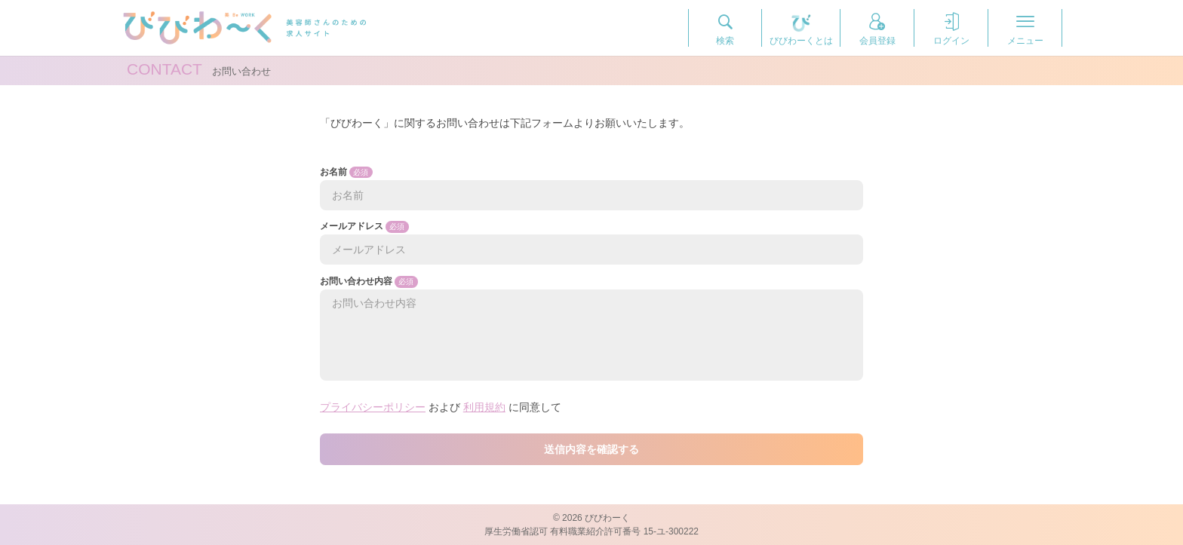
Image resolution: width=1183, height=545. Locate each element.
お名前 (591, 188)
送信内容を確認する (591, 449)
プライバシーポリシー (373, 407)
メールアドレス (591, 243)
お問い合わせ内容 (591, 328)
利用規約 (484, 407)
